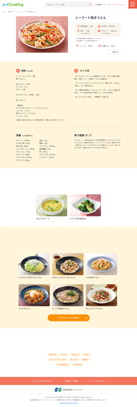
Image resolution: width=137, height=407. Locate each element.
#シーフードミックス (58, 359)
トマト (109, 4)
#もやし (87, 354)
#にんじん (75, 354)
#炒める (86, 359)
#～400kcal (77, 364)
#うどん (64, 354)
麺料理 (10, 11)
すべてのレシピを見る (68, 317)
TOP (4, 11)
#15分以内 (52, 354)
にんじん (122, 4)
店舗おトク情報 (72, 381)
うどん (17, 11)
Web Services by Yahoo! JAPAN (68, 403)
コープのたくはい (98, 381)
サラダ (115, 4)
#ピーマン (74, 359)
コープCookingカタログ (43, 381)
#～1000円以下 (62, 364)
